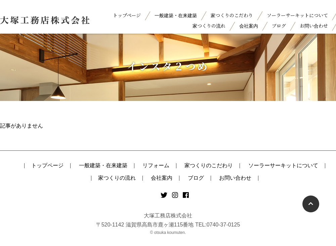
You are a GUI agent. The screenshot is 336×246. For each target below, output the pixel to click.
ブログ (279, 25)
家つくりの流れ (209, 25)
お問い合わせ (314, 25)
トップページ (127, 15)
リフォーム (155, 165)
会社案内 (248, 25)
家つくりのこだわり (232, 15)
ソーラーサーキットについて (297, 15)
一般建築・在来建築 (176, 15)
